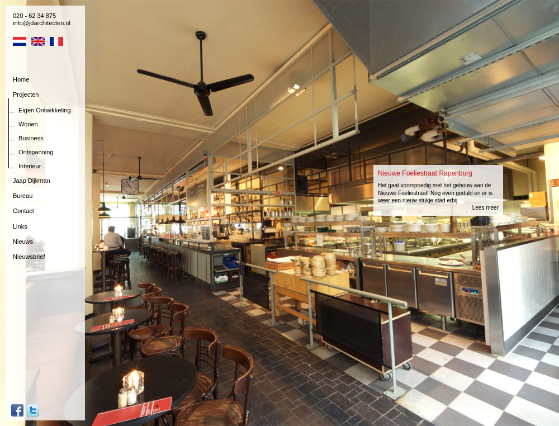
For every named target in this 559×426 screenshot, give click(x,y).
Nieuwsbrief (29, 256)
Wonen (28, 124)
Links (20, 226)
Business (31, 138)
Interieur (29, 166)
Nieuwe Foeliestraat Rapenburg (425, 173)
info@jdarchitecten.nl (41, 23)
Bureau (22, 195)
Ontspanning (35, 152)
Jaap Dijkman (31, 180)
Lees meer (485, 208)
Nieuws (23, 241)
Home (21, 79)
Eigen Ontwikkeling (44, 110)
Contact (23, 210)
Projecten (26, 94)
